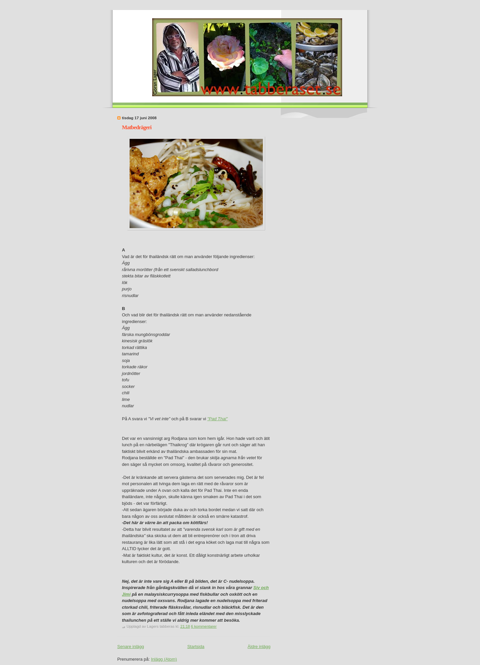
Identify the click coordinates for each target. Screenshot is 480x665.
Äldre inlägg (258, 646)
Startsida (195, 646)
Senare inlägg (130, 646)
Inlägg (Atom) (164, 659)
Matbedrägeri (136, 127)
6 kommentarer (204, 626)
